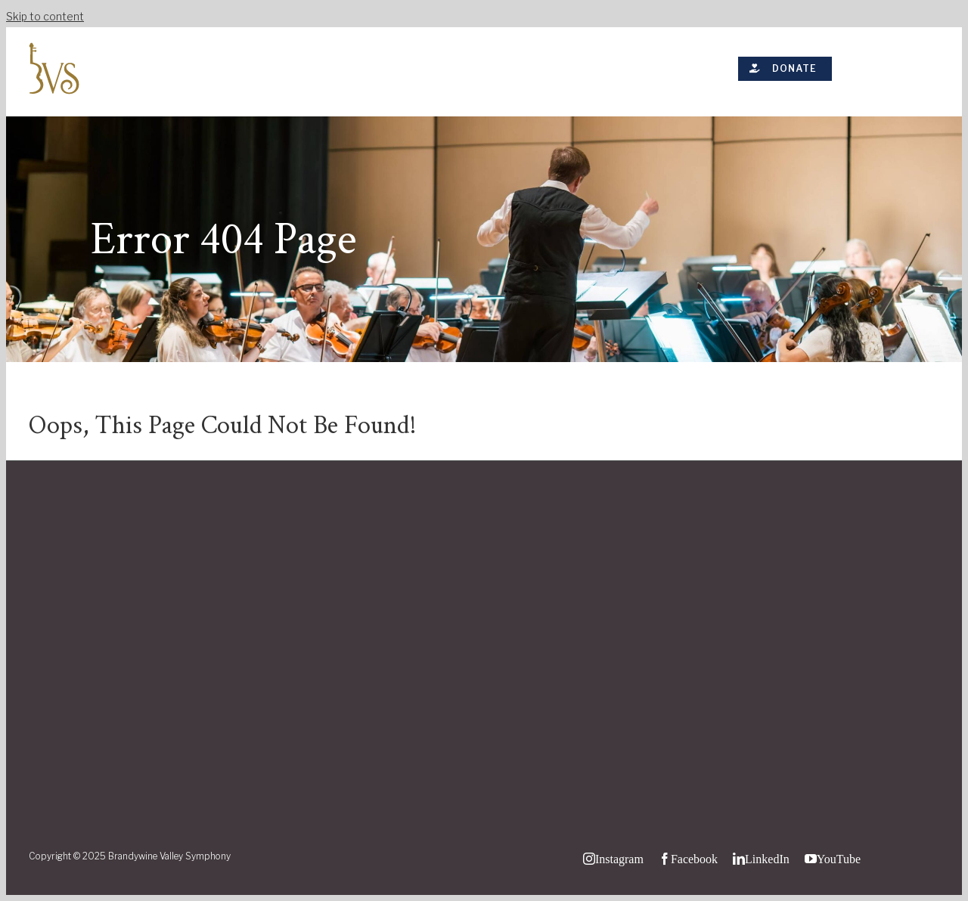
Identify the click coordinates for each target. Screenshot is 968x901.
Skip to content (45, 16)
